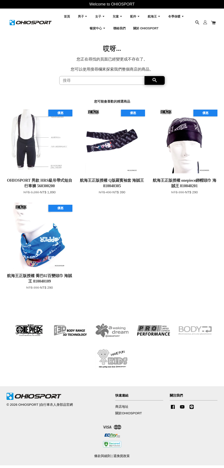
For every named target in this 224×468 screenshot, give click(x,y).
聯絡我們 (119, 29)
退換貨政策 (121, 458)
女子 (100, 17)
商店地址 (121, 409)
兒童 (117, 17)
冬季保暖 (176, 17)
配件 (135, 17)
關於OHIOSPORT (128, 416)
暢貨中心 (98, 29)
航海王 (154, 17)
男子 (83, 17)
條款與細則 (102, 458)
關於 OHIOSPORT (146, 29)
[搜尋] (102, 82)
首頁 (67, 17)
